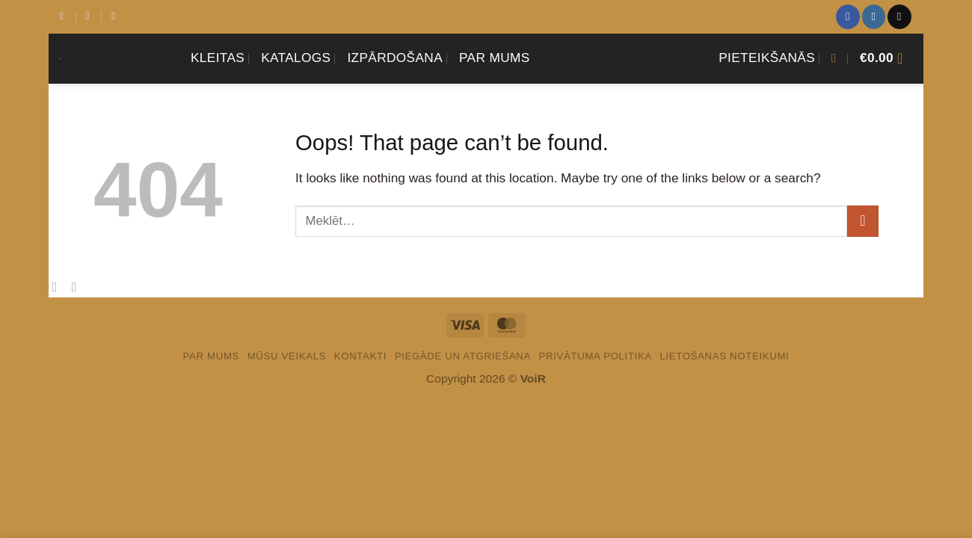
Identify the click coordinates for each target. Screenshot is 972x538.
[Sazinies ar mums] (899, 16)
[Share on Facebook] (58, 286)
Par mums (494, 57)
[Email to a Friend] (78, 286)
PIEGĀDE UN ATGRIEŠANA (463, 356)
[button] (767, 58)
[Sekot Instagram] (873, 16)
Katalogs (295, 57)
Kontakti (360, 356)
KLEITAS (217, 57)
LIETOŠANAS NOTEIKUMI (724, 356)
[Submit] (863, 221)
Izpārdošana (395, 57)
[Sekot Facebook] (847, 16)
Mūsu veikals (287, 356)
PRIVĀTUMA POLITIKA (595, 356)
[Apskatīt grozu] (886, 58)
